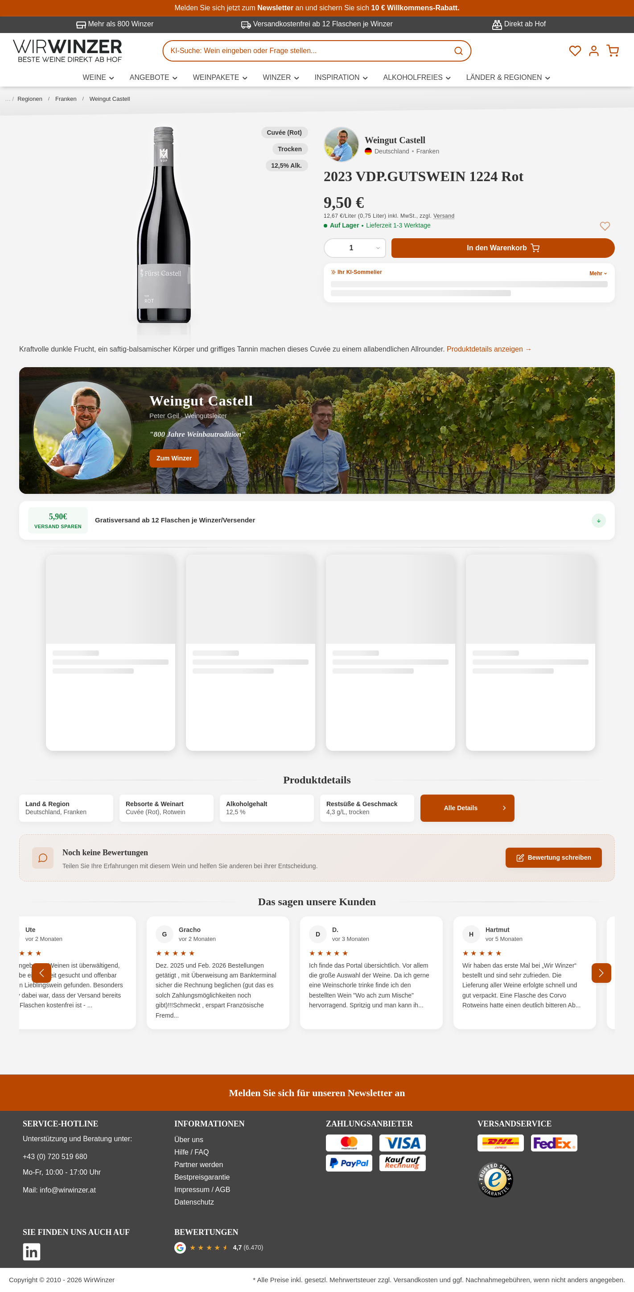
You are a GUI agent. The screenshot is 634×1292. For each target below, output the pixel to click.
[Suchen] (460, 50)
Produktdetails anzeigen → (489, 349)
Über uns (188, 1139)
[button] (164, 225)
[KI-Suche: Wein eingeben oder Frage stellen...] (306, 51)
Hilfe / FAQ (191, 1152)
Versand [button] (443, 216)
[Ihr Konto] (593, 51)
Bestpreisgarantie (202, 1177)
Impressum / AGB (202, 1189)
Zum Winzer (174, 458)
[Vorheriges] (41, 973)
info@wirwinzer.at (68, 1190)
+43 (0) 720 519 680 (55, 1156)
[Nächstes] (601, 973)
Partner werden (198, 1164)
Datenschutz (194, 1202)
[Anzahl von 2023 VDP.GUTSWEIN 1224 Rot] (355, 248)
